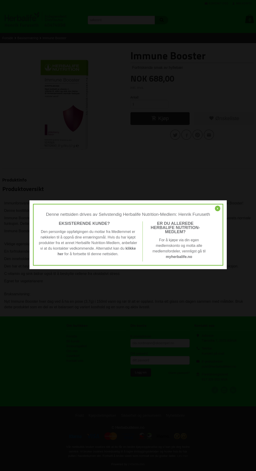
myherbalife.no (179, 257)
